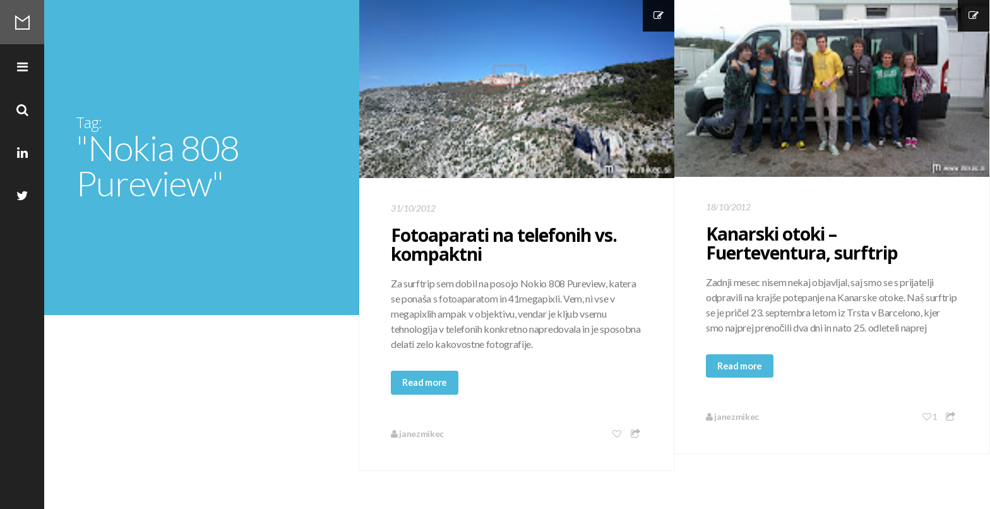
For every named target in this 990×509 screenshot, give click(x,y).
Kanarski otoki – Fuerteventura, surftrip (802, 243)
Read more (424, 382)
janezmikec (417, 433)
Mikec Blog (22, 22)
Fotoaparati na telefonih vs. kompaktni (504, 244)
